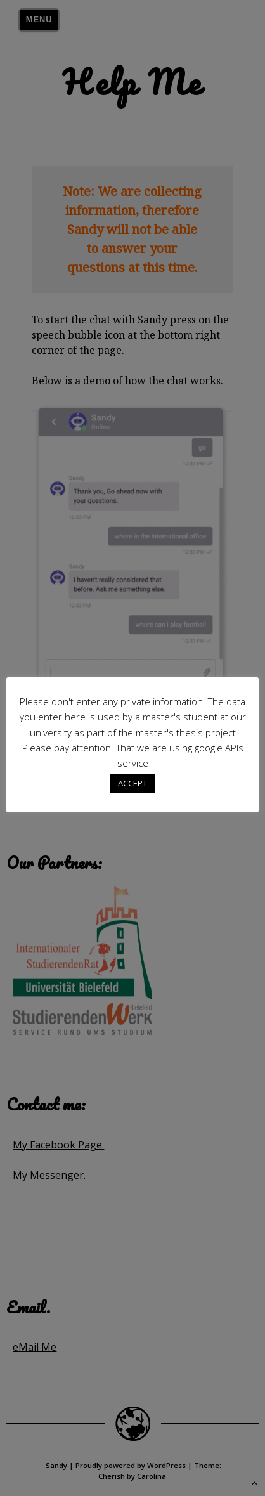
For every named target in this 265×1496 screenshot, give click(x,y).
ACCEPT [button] (132, 783)
